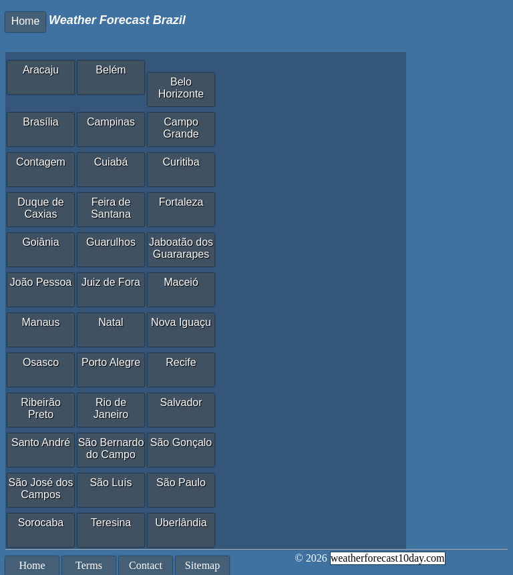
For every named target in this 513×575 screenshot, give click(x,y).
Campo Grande (180, 128)
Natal (110, 322)
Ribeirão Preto (41, 408)
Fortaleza (181, 202)
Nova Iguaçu (181, 322)
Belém (111, 69)
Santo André (40, 442)
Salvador (181, 402)
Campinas (111, 122)
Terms (88, 565)
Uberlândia (180, 522)
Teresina (111, 522)
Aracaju (41, 69)
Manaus (41, 322)
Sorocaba (41, 522)
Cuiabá (111, 162)
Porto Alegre (110, 362)
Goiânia (40, 242)
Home (25, 21)
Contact (145, 565)
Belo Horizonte (181, 88)
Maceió (181, 282)
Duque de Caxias (40, 208)
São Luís (111, 482)
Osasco (41, 362)
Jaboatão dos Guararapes (181, 248)
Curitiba (180, 162)
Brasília (40, 122)
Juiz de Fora (110, 282)
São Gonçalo (181, 442)
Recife (181, 362)
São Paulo (181, 482)
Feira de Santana (111, 208)
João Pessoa (41, 282)
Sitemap (202, 565)
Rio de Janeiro (111, 408)
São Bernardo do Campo (111, 448)
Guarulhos (111, 242)
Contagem (40, 162)
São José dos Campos (41, 488)
